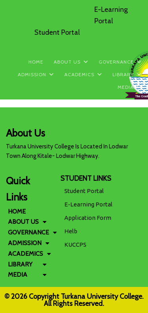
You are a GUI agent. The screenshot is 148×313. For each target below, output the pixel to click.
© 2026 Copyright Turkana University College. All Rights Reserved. (74, 300)
